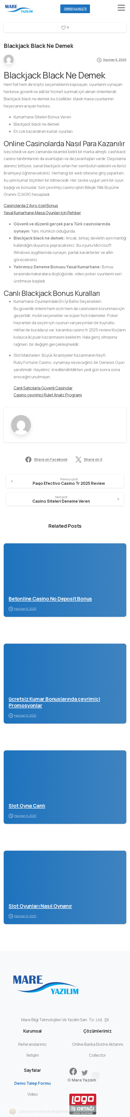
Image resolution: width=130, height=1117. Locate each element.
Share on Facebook (46, 459)
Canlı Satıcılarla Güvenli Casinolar (43, 388)
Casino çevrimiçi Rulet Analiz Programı (48, 395)
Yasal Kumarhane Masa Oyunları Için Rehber (42, 212)
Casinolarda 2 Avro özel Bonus (31, 205)
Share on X (89, 459)
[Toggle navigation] (121, 8)
